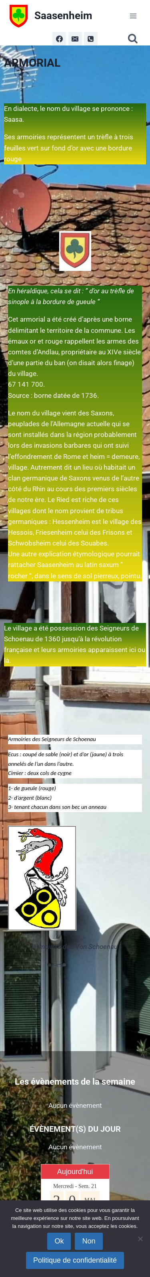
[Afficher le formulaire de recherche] (134, 39)
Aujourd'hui (75, 1172)
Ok (59, 1241)
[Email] (75, 38)
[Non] (140, 1239)
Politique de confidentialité (75, 1260)
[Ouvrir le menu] (133, 16)
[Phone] (91, 38)
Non (88, 1241)
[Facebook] (59, 38)
